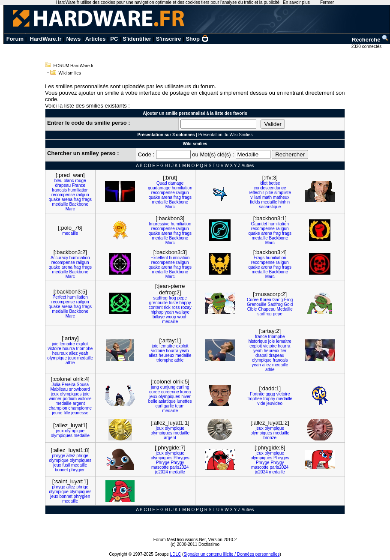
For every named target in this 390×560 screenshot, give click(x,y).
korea (185, 391)
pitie (269, 192)
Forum (15, 39)
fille (66, 412)
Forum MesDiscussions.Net (179, 539)
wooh (182, 316)
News (73, 39)
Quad (161, 183)
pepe (182, 298)
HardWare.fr (46, 39)
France (78, 185)
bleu (58, 180)
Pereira (68, 384)
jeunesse (79, 412)
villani (255, 197)
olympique (57, 358)
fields (255, 202)
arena (66, 199)
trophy (269, 398)
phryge (58, 455)
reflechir (256, 192)
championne (80, 408)
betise (274, 183)
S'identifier (137, 39)
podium (70, 398)
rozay (186, 307)
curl (159, 406)
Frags (259, 257)
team (179, 406)
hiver (186, 396)
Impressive (159, 224)
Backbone (78, 204)
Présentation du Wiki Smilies (225, 134)
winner (55, 398)
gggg (270, 394)
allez (73, 353)
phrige (82, 455)
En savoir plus (296, 2)
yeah (169, 312)
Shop (197, 39)
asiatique (167, 401)
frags (87, 199)
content (156, 307)
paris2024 (179, 467)
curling (183, 387)
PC (114, 39)
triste (173, 302)
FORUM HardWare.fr (74, 65)
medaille (60, 204)
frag (77, 199)
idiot (263, 183)
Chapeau (267, 309)
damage (175, 183)
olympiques (71, 394)
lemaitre (67, 343)
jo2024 (161, 472)
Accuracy (59, 257)
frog (172, 298)
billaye (159, 316)
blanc (68, 180)
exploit (82, 343)
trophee (254, 398)
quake (54, 199)
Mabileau (59, 389)
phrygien (77, 469)
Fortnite (257, 394)
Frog (288, 299)
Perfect (59, 297)
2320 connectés (367, 46)
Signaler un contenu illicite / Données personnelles (231, 554)
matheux (281, 197)
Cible (252, 309)
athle (70, 362)
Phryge (163, 462)
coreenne (170, 391)
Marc (70, 209)
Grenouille (257, 304)
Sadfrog (274, 304)
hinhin (284, 202)
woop (171, 316)
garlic (169, 406)
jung (155, 387)
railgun (82, 194)
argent (79, 403)
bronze (269, 437)
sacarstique (270, 206)
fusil (66, 465)
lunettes (184, 401)
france (261, 336)
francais (59, 190)
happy (185, 302)
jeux (72, 358)
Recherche (370, 39)
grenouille (158, 302)
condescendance (270, 188)
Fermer (327, 2)
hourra (69, 348)
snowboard (79, 389)
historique (258, 341)
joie (55, 343)
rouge (80, 180)
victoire (54, 348)
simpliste (282, 192)
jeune (57, 412)
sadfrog (160, 298)
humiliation (78, 190)
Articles (95, 39)
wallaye (182, 312)
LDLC (175, 554)
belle (152, 401)
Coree (252, 299)
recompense (63, 194)
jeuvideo (274, 403)
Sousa (83, 384)
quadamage (159, 188)
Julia (55, 384)
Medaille (285, 309)
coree (154, 391)
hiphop (156, 312)
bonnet (61, 469)
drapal (261, 355)
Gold (288, 304)
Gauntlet (259, 224)
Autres (247, 165)
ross (176, 307)
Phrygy (177, 462)
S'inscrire (168, 39)
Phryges (181, 457)
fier (283, 350)
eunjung (168, 387)
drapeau (63, 185)
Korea (265, 299)
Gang (278, 299)
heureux (60, 353)
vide (261, 403)
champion (57, 408)
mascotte (160, 467)
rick (167, 307)
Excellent (159, 257)
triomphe (84, 348)
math (267, 197)
